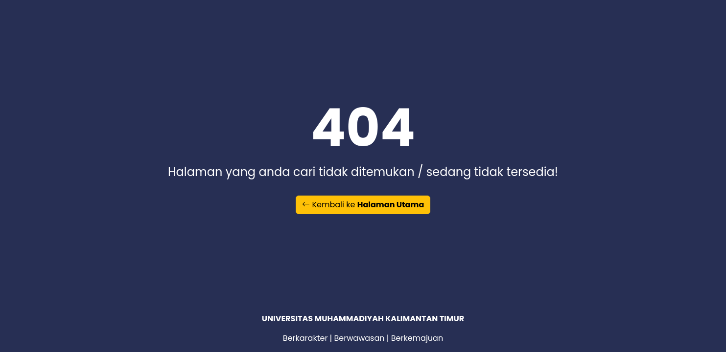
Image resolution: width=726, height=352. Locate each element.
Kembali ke (363, 204)
